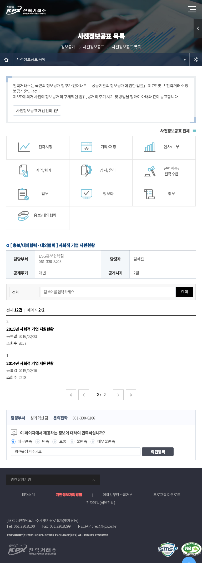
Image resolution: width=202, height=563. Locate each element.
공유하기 (195, 59)
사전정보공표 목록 (126, 47)
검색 (184, 291)
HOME (6, 59)
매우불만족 (106, 441)
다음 (118, 394)
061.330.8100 (24, 526)
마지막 (131, 394)
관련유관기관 (21, 479)
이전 (83, 394)
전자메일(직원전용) (100, 502)
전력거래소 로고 (26, 10)
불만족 (82, 441)
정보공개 (68, 47)
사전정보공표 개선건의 (34, 110)
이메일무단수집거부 (118, 494)
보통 (62, 441)
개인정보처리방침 (69, 494)
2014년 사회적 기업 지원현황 (30, 363)
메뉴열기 (191, 7)
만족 (45, 441)
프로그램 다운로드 (166, 494)
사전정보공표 (93, 47)
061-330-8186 (84, 418)
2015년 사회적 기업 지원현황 (30, 329)
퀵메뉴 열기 (198, 28)
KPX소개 (28, 494)
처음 (71, 394)
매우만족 (25, 441)
